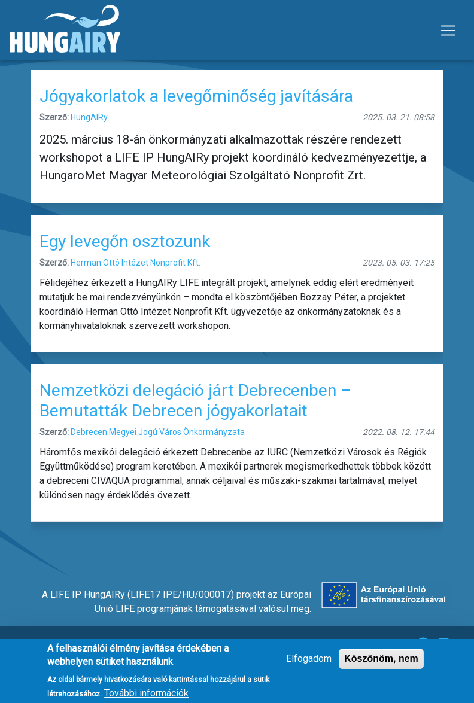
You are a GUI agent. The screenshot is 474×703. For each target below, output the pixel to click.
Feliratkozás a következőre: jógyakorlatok (35, 538)
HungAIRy (89, 117)
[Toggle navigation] (448, 30)
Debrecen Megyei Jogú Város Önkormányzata (158, 432)
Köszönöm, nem (381, 664)
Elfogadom (309, 663)
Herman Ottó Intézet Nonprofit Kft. (135, 262)
